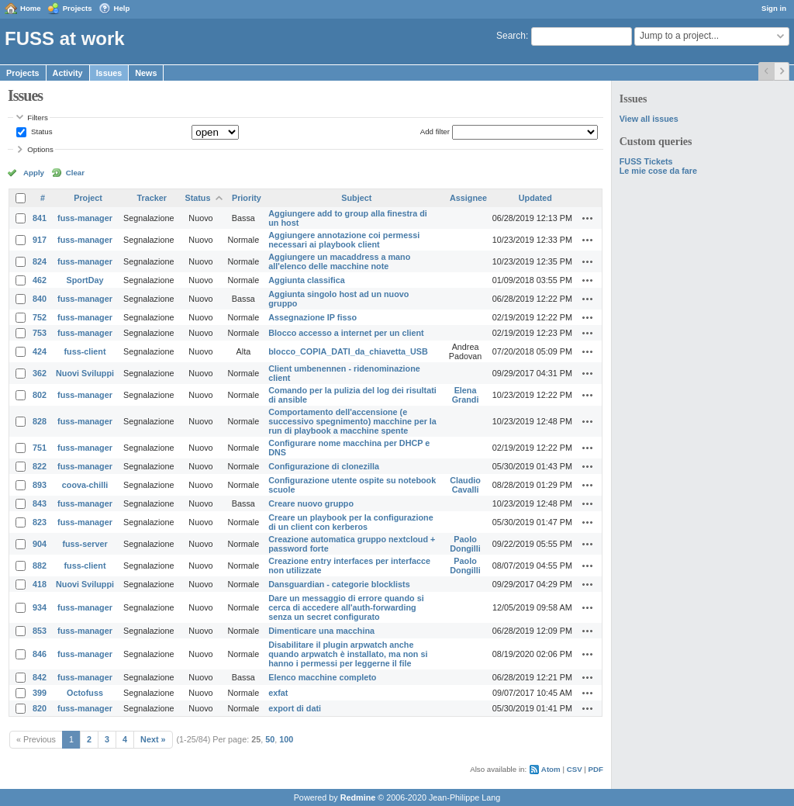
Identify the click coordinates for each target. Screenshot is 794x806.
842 (40, 677)
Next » (152, 739)
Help (122, 8)
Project (88, 197)
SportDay (85, 280)
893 (40, 484)
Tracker (152, 197)
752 (40, 317)
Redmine (358, 797)
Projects (77, 8)
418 (40, 584)
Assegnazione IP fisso (312, 317)
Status (40, 131)
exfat (278, 692)
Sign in (773, 8)
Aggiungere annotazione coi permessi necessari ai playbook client (343, 239)
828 (40, 421)
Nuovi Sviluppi (85, 373)
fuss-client (85, 351)
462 (40, 280)
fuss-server (84, 543)
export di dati (294, 708)
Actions (588, 218)
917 (40, 239)
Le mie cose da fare (658, 170)
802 (40, 395)
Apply (33, 172)
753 (40, 332)
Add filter (435, 131)
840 (40, 298)
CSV (574, 769)
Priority (246, 197)
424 (40, 351)
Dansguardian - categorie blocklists (338, 584)
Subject (356, 197)
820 (40, 708)
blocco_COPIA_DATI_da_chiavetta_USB (348, 351)
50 (269, 739)
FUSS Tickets (646, 161)
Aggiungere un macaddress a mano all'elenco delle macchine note (339, 261)
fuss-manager (84, 218)
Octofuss (85, 692)
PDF (596, 769)
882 (40, 565)
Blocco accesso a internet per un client (345, 332)
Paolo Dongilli (465, 543)
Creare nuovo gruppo (311, 503)
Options (40, 149)
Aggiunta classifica (306, 280)
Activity (68, 73)
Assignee (468, 197)
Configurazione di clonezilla (323, 466)
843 (40, 503)
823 (40, 522)
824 (40, 261)
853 (40, 630)
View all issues (649, 118)
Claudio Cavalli (465, 485)
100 (286, 739)
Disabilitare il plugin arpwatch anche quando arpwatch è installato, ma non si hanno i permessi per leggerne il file (347, 654)
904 (40, 543)
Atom (551, 769)
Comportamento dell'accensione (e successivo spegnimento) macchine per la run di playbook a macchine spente (352, 421)
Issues (109, 73)
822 (40, 466)
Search (511, 35)
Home (30, 8)
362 (40, 373)
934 (40, 607)
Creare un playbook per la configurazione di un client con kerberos (350, 522)
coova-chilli (85, 484)
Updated (535, 197)
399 (40, 692)
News (146, 73)
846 (40, 654)
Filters (37, 117)
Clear (75, 172)
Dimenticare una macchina (321, 630)
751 (40, 447)
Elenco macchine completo (322, 677)
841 (40, 218)
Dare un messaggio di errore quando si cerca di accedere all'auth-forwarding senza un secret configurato (345, 607)
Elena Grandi (465, 395)
